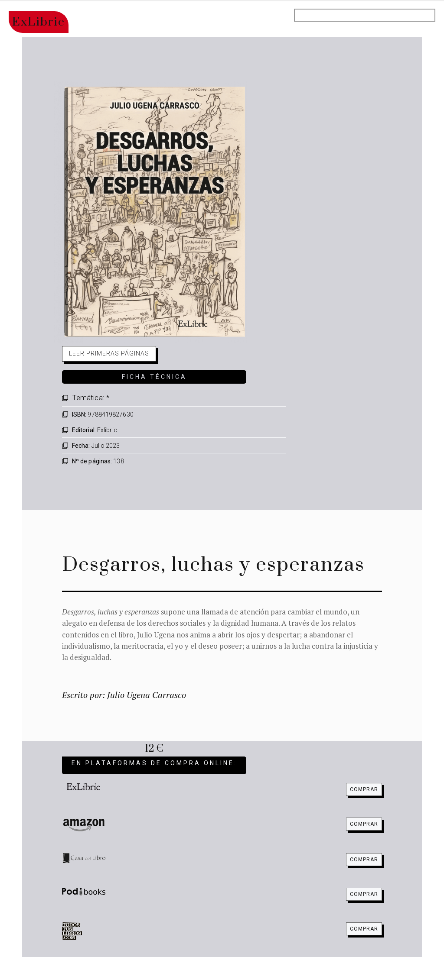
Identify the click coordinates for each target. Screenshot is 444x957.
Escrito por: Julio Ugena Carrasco (124, 695)
